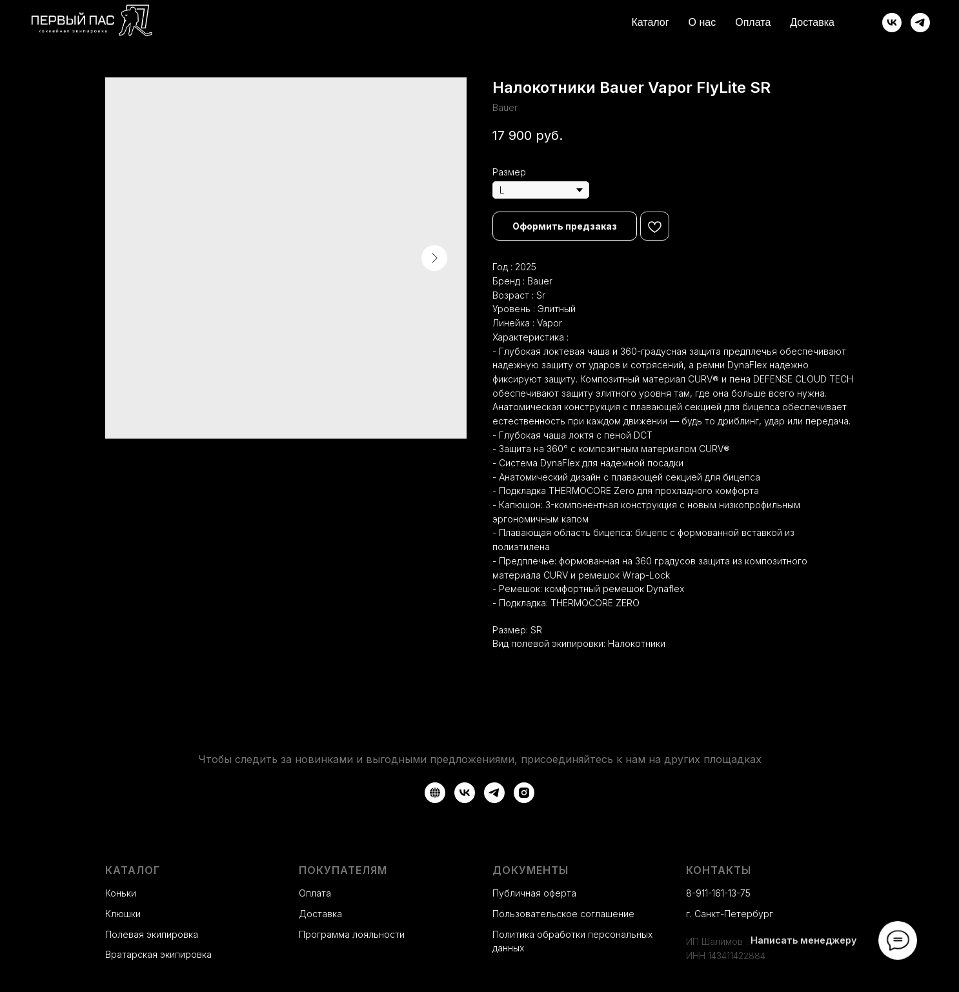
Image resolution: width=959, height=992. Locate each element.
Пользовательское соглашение (563, 913)
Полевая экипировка (151, 934)
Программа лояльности (352, 934)
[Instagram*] (524, 792)
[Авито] (435, 792)
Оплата (753, 22)
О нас (702, 22)
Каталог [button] (650, 22)
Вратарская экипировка (158, 954)
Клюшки (123, 913)
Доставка (812, 22)
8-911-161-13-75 (718, 893)
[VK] (464, 792)
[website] (863, 22)
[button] (564, 226)
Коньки (120, 893)
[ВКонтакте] (892, 22)
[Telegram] (920, 22)
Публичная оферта (534, 893)
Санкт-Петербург (733, 913)
